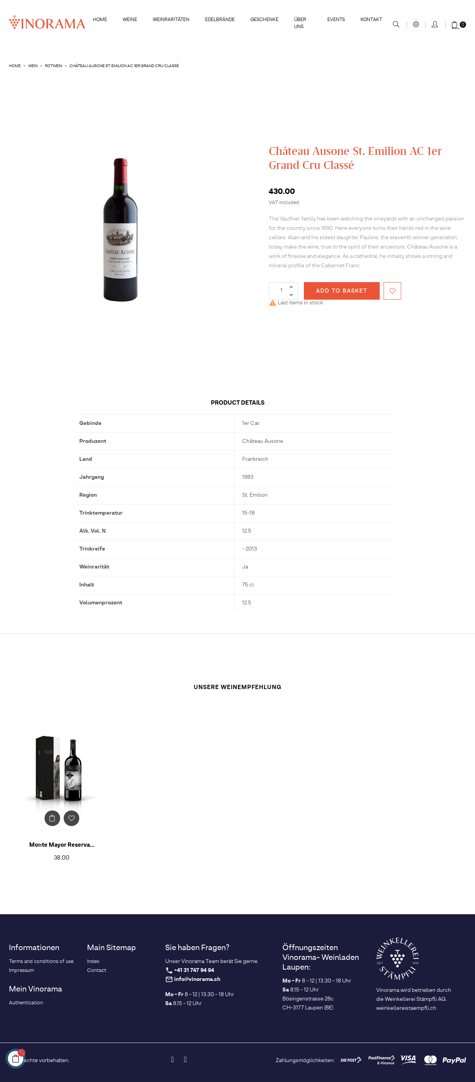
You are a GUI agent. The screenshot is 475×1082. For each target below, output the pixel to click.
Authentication (26, 1003)
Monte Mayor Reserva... (62, 845)
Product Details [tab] (237, 403)
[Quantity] (283, 291)
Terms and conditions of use (41, 961)
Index (93, 961)
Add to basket (342, 291)
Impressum (21, 970)
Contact (96, 970)
